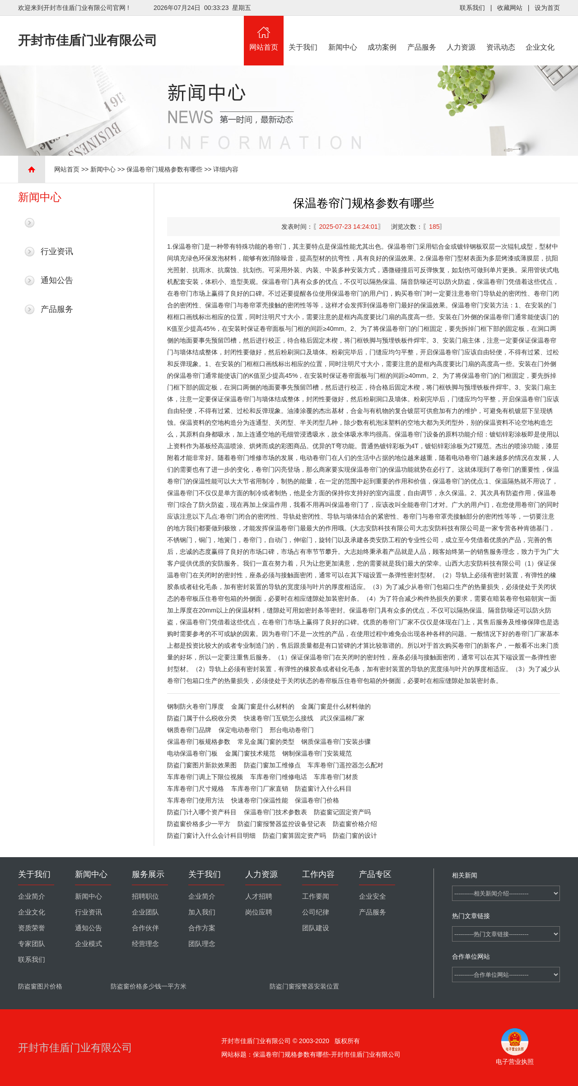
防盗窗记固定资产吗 (342, 812)
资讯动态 (501, 33)
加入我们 (201, 912)
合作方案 (201, 928)
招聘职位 (145, 896)
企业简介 (31, 896)
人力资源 (461, 33)
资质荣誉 (31, 928)
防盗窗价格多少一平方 (198, 823)
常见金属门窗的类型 (266, 741)
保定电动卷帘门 (241, 729)
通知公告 (57, 280)
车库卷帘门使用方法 (195, 800)
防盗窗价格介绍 (355, 823)
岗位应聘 (258, 912)
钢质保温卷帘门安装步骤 (336, 741)
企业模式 (88, 943)
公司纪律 (315, 912)
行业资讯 (57, 251)
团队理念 (201, 943)
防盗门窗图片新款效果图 (202, 765)
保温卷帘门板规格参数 (198, 741)
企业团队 (145, 912)
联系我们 (472, 7)
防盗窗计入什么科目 (323, 788)
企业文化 (540, 33)
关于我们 (303, 33)
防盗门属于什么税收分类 (202, 718)
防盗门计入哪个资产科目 (202, 812)
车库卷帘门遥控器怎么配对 (345, 765)
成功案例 (382, 33)
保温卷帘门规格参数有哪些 (164, 169)
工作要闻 (315, 896)
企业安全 (372, 896)
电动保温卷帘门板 (192, 753)
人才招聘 (258, 896)
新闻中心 (343, 33)
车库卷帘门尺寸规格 (195, 788)
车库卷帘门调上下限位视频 (205, 776)
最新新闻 (57, 222)
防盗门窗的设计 (355, 835)
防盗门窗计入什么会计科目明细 (211, 835)
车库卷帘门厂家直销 (259, 788)
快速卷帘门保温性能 (259, 800)
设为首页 (547, 7)
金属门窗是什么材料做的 (336, 706)
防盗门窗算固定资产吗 (294, 835)
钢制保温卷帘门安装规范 (317, 753)
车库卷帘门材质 (336, 776)
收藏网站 (509, 7)
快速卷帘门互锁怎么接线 (278, 718)
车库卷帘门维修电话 (278, 776)
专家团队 (31, 943)
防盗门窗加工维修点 (272, 765)
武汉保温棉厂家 (342, 718)
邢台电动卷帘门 (292, 729)
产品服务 (422, 33)
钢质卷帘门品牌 (189, 729)
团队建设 (315, 928)
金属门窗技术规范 (250, 753)
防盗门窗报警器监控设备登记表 (282, 823)
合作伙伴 (145, 928)
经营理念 (145, 943)
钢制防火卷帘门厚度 (195, 706)
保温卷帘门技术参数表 (275, 812)
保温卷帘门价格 (317, 800)
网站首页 (264, 33)
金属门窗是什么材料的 (262, 706)
